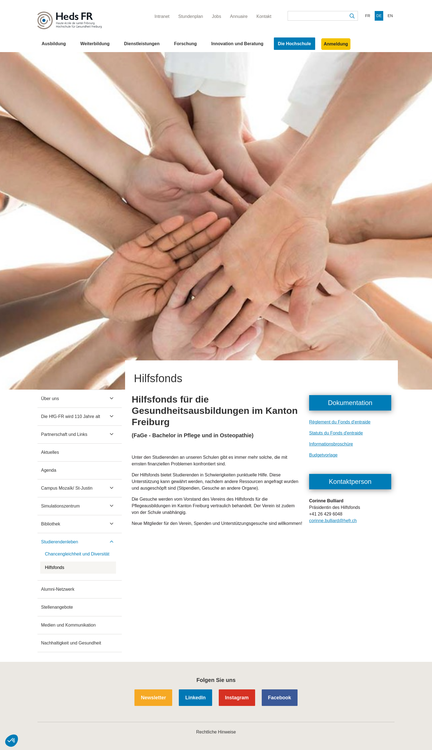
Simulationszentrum (60, 506)
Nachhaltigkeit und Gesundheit (71, 643)
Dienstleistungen (142, 43)
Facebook (279, 697)
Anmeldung (336, 44)
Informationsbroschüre (331, 444)
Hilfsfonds (54, 567)
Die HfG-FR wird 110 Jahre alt (70, 416)
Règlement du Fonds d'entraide (340, 422)
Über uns (50, 398)
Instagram (237, 697)
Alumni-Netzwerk (57, 589)
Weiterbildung (94, 43)
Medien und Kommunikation (68, 625)
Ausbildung (54, 43)
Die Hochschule (294, 43)
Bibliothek (50, 524)
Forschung (185, 43)
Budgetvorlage (323, 455)
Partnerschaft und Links (64, 434)
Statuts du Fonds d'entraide (336, 433)
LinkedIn (195, 697)
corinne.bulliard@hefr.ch (333, 520)
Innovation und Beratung (237, 43)
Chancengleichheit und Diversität (77, 554)
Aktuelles (50, 452)
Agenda (48, 470)
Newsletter (153, 697)
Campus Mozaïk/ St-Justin (67, 488)
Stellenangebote (57, 607)
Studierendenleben (59, 541)
